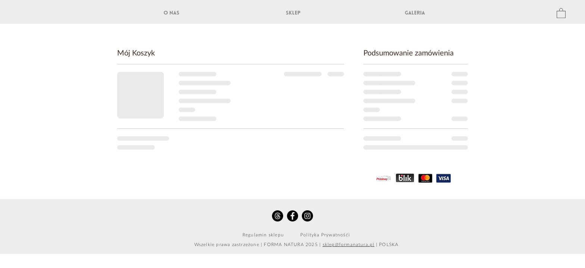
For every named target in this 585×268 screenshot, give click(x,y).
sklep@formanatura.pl (349, 244)
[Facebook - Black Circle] (292, 215)
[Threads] (277, 215)
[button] (561, 12)
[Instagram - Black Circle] (307, 215)
